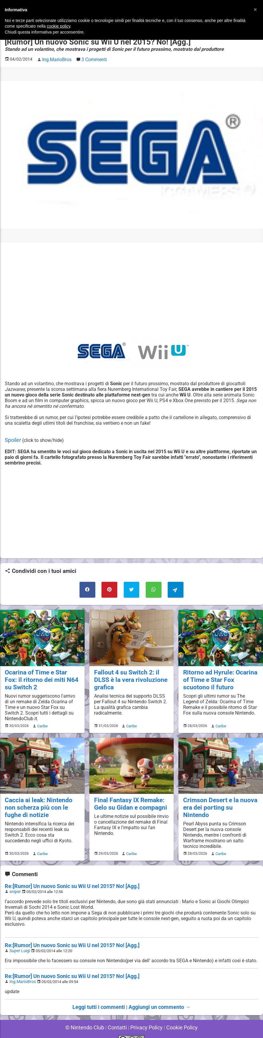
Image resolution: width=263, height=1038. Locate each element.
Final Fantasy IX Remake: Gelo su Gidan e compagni (127, 797)
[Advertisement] (131, 287)
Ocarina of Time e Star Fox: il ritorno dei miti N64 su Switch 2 (42, 675)
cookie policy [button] (58, 26)
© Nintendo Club (89, 1017)
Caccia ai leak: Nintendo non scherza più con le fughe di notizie (41, 801)
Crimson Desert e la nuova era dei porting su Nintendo (218, 797)
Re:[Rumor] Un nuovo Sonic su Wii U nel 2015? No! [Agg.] (65, 872)
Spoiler (12, 438)
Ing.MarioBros (21, 972)
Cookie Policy (177, 1017)
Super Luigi (18, 936)
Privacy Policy (145, 1017)
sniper (14, 877)
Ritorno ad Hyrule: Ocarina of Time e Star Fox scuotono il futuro (220, 675)
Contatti (118, 1017)
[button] (255, 9)
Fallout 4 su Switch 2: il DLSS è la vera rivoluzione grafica (131, 671)
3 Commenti (90, 58)
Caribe (42, 720)
